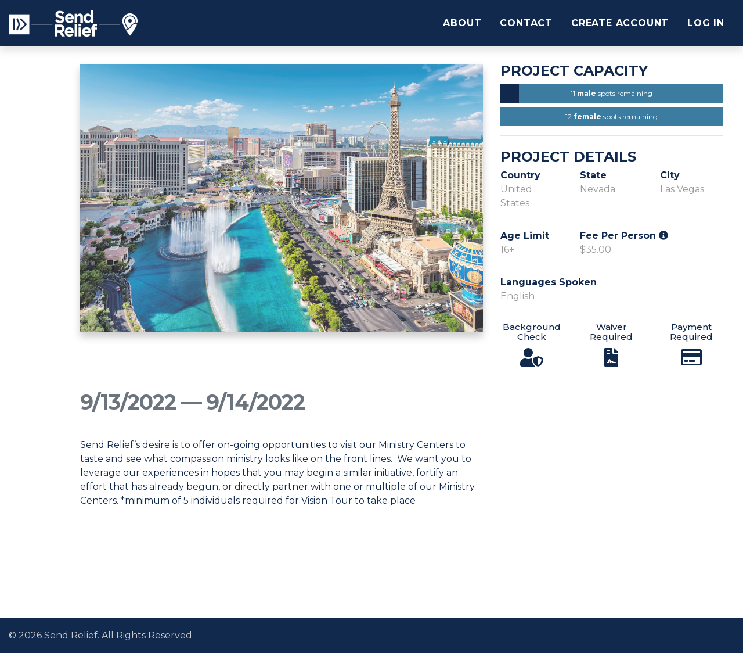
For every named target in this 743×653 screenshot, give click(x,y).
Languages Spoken (548, 282)
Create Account (620, 22)
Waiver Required (611, 332)
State (593, 175)
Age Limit (524, 235)
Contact (526, 22)
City (670, 175)
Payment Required (691, 332)
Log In (705, 22)
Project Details (568, 157)
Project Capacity (574, 71)
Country (520, 175)
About (462, 22)
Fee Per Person (624, 235)
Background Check (532, 332)
